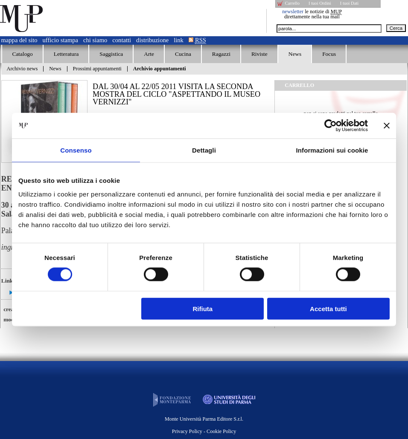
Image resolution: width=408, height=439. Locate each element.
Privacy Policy (187, 431)
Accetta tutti (328, 308)
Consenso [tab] (75, 150)
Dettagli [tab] (204, 150)
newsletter (292, 11)
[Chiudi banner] (387, 126)
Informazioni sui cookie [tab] (332, 150)
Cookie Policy (221, 431)
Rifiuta (203, 308)
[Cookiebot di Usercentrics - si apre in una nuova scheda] (330, 125)
